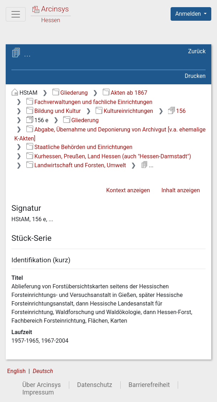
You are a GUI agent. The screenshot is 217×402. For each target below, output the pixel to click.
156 (177, 111)
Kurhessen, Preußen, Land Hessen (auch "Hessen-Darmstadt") (108, 156)
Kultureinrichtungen (124, 111)
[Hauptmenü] (16, 14)
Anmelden (188, 13)
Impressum (38, 392)
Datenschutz (94, 384)
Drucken (195, 76)
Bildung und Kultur (53, 111)
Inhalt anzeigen (180, 190)
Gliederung (70, 92)
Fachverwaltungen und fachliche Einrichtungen (89, 102)
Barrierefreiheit (149, 384)
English (16, 371)
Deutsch (43, 371)
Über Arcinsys (41, 384)
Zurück (197, 51)
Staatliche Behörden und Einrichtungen (79, 147)
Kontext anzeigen (128, 190)
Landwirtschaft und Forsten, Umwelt (76, 165)
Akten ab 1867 (125, 92)
